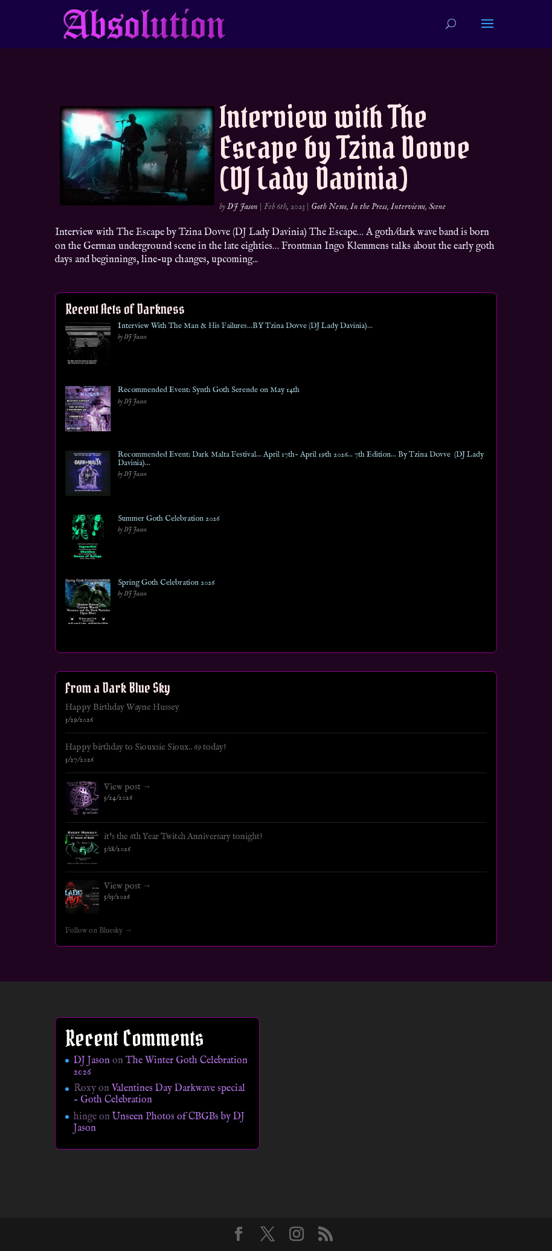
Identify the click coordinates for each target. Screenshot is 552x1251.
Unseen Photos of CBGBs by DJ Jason (159, 1122)
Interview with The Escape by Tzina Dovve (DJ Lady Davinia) (344, 147)
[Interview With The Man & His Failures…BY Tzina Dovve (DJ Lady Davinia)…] (88, 347)
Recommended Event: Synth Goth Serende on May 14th (209, 390)
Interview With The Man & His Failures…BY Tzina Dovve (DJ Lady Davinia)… (245, 326)
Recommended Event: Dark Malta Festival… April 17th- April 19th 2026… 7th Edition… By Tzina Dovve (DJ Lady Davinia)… (301, 459)
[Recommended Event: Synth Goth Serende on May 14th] (88, 411)
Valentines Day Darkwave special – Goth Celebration (159, 1094)
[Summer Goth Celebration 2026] (88, 540)
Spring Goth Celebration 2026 (166, 583)
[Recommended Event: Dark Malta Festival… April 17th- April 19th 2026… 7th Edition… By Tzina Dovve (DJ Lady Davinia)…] (88, 476)
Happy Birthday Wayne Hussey (122, 707)
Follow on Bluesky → (98, 931)
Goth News (329, 206)
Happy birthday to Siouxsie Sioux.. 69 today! (145, 747)
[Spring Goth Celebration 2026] (88, 604)
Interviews (408, 206)
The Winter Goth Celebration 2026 (161, 1066)
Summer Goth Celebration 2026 (168, 519)
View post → (128, 787)
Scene (437, 206)
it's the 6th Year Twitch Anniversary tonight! (183, 836)
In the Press (368, 206)
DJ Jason (242, 206)
